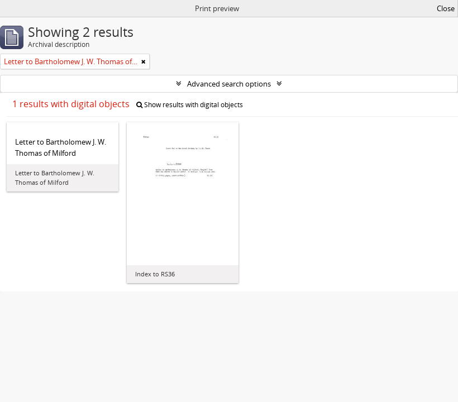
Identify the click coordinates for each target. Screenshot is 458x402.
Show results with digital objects (189, 104)
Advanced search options (229, 84)
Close (446, 8)
